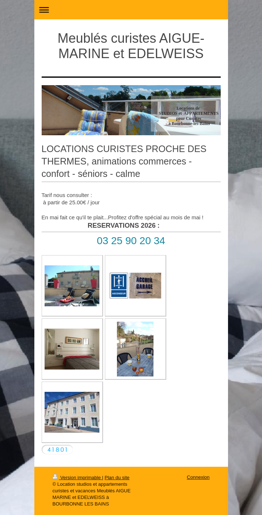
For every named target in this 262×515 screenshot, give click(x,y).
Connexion (198, 477)
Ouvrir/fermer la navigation (131, 10)
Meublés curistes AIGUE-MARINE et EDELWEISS (130, 46)
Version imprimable (77, 477)
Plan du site (117, 477)
